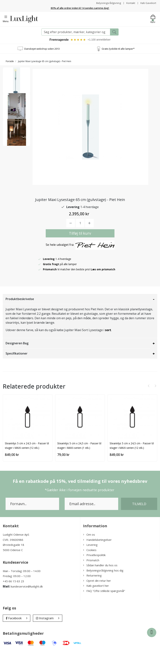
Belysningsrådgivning (106, 3)
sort (108, 331)
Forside (10, 61)
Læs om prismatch (103, 270)
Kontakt (129, 3)
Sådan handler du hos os (100, 566)
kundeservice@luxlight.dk (27, 587)
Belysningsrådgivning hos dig (103, 571)
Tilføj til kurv (80, 233)
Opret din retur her (97, 581)
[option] (16, 83)
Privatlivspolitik (94, 555)
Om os (89, 535)
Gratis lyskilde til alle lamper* (118, 49)
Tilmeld (139, 504)
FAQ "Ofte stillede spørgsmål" (104, 591)
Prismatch (91, 560)
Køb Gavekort (148, 3)
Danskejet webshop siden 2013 (42, 49)
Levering (90, 545)
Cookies (89, 550)
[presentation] (148, 386)
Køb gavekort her (96, 586)
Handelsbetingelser (97, 540)
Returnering (92, 576)
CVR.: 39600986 (13, 540)
